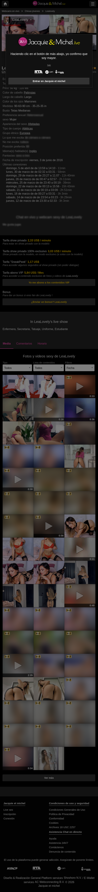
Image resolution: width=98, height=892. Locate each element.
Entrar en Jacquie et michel (49, 81)
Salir (49, 65)
